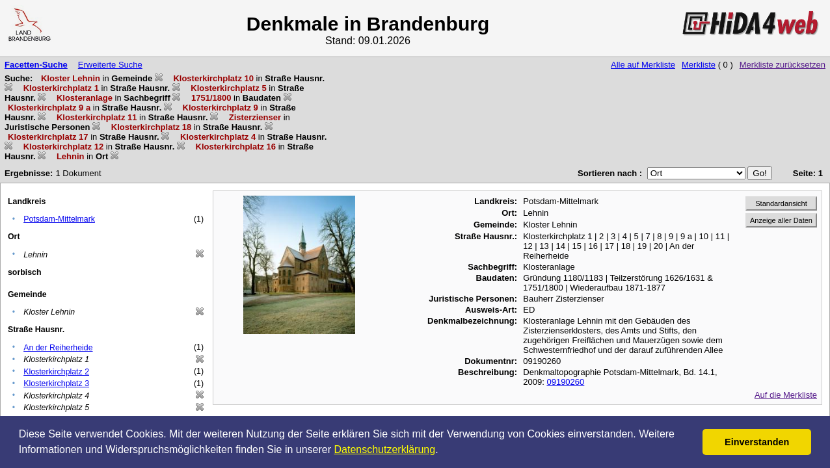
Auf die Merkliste (786, 395)
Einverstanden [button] (757, 442)
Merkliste (699, 65)
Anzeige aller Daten (781, 220)
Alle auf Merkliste (643, 65)
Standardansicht (781, 203)
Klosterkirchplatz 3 (56, 383)
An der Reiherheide (57, 347)
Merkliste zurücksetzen (782, 65)
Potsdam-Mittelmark (59, 219)
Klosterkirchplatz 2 (56, 371)
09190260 (565, 382)
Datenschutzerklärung (385, 449)
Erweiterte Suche (110, 65)
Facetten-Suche (36, 65)
